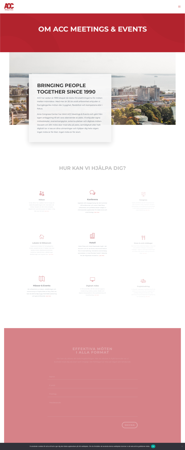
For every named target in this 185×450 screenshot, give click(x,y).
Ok (153, 446)
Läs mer (48, 252)
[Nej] (182, 446)
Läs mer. (45, 208)
